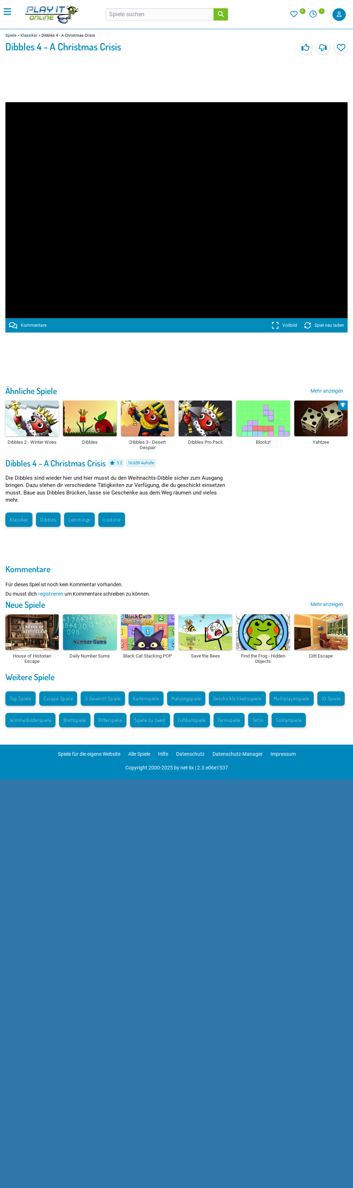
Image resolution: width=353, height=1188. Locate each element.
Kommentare (27, 325)
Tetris (258, 720)
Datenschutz (190, 754)
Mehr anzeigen (326, 391)
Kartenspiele (146, 698)
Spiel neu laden (324, 325)
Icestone (111, 519)
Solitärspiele (288, 720)
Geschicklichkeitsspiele (237, 698)
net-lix (187, 768)
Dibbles (48, 519)
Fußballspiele (192, 720)
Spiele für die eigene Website (89, 754)
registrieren (50, 594)
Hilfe (163, 754)
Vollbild (284, 325)
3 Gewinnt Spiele (103, 698)
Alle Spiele (139, 754)
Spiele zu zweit (150, 720)
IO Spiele (331, 698)
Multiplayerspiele (292, 698)
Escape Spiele (58, 698)
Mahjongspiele (186, 698)
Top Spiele (20, 698)
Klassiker (29, 35)
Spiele (11, 35)
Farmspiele (229, 720)
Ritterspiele (110, 720)
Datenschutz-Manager (238, 754)
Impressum (283, 754)
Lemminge (79, 519)
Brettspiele (74, 720)
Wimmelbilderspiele (30, 720)
